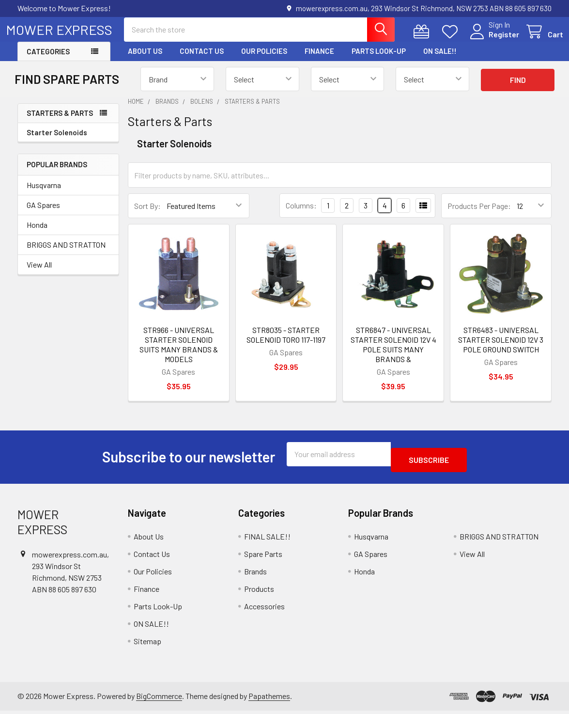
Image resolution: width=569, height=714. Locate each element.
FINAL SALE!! (267, 539)
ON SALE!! (440, 59)
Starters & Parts (60, 121)
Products (259, 591)
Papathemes (269, 698)
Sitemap (147, 644)
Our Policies (264, 59)
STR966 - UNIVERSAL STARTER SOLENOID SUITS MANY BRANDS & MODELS (178, 353)
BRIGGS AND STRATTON (66, 253)
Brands (255, 574)
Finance (319, 59)
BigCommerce (159, 698)
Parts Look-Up (379, 59)
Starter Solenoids (57, 141)
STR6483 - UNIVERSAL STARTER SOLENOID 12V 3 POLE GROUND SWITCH (500, 348)
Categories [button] (48, 60)
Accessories (264, 609)
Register (492, 40)
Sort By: (147, 214)
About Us (145, 59)
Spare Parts (263, 556)
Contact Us (202, 59)
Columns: (301, 214)
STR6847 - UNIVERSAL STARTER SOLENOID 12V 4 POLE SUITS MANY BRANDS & (393, 353)
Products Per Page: (479, 214)
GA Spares (43, 213)
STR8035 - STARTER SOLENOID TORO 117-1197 (285, 343)
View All (39, 273)
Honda (37, 233)
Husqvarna (44, 193)
